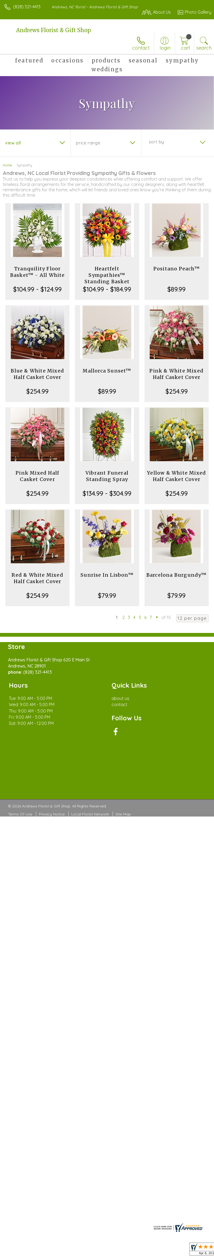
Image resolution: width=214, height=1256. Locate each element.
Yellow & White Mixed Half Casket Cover (176, 476)
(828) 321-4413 (26, 6)
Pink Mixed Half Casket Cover (37, 476)
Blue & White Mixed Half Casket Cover (37, 374)
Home (7, 165)
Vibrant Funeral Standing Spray (107, 476)
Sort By (156, 141)
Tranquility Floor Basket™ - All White (37, 272)
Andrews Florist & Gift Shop (53, 30)
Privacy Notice (52, 814)
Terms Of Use (20, 814)
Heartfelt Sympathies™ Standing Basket (107, 275)
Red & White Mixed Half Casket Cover (37, 578)
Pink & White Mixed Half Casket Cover (176, 374)
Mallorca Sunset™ (107, 371)
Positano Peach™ (176, 269)
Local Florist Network (90, 814)
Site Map (123, 814)
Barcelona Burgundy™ (176, 575)
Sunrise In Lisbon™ (107, 575)
